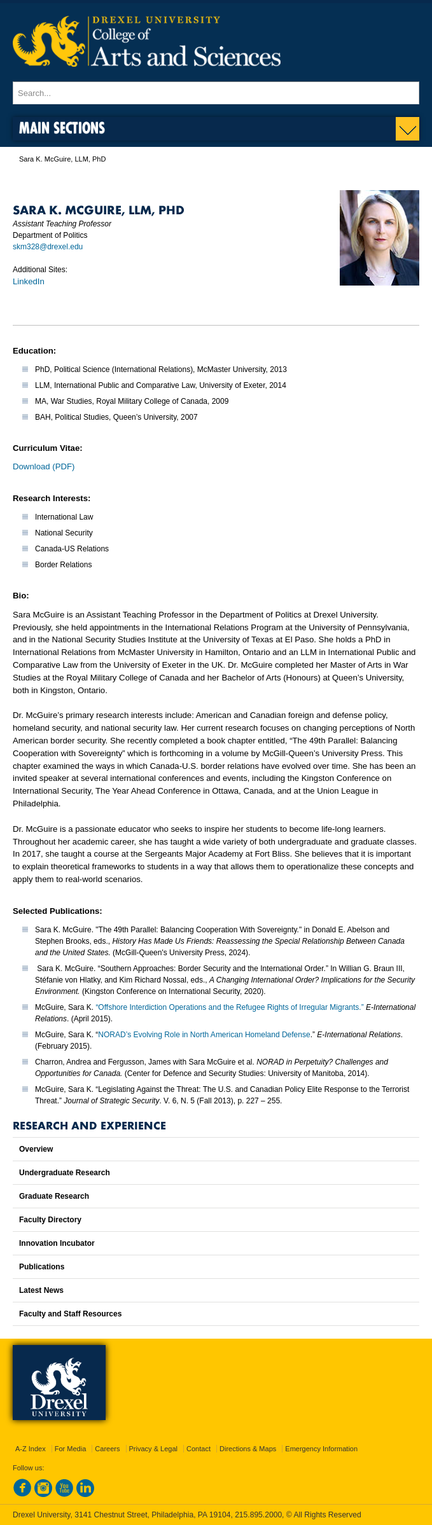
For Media (71, 1449)
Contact (198, 1449)
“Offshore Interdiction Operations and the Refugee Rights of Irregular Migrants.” (229, 1007)
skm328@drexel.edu (48, 246)
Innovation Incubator (57, 1243)
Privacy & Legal (153, 1449)
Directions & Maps (247, 1449)
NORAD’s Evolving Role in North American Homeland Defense (204, 1034)
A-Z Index (30, 1449)
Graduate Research (54, 1196)
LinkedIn (29, 281)
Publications (41, 1266)
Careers (107, 1449)
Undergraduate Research (64, 1172)
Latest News (41, 1290)
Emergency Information (321, 1449)
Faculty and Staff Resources (70, 1313)
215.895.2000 (258, 1514)
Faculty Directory (50, 1219)
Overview (36, 1149)
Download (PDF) (43, 466)
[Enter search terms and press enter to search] (216, 92)
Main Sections (62, 127)
